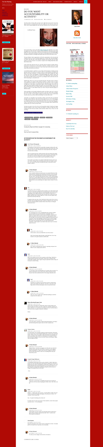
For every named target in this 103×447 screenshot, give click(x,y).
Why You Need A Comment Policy (41, 131)
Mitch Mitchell (39, 19)
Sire (28, 187)
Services (81, 1)
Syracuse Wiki (69, 96)
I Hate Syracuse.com (44, 49)
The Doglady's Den (70, 101)
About (49, 1)
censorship (49, 117)
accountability (28, 117)
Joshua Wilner (69, 86)
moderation (34, 119)
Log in (3, 10)
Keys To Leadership (70, 128)
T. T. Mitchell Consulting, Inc (72, 113)
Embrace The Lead (70, 126)
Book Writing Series (57, 1)
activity (36, 117)
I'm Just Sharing (6, 1)
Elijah (29, 389)
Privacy (75, 1)
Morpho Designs (69, 91)
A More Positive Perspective (72, 88)
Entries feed (4, 12)
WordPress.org (5, 15)
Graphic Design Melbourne (33, 359)
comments (27, 119)
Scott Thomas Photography (33, 144)
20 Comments (48, 19)
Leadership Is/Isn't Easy (71, 123)
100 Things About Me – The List (39, 1)
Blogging (26, 9)
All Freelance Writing (70, 98)
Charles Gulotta (31, 329)
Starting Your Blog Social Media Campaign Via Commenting (41, 125)
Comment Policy (68, 1)
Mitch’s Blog (69, 93)
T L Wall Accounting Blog (71, 83)
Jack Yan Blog (69, 104)
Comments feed (5, 13)
